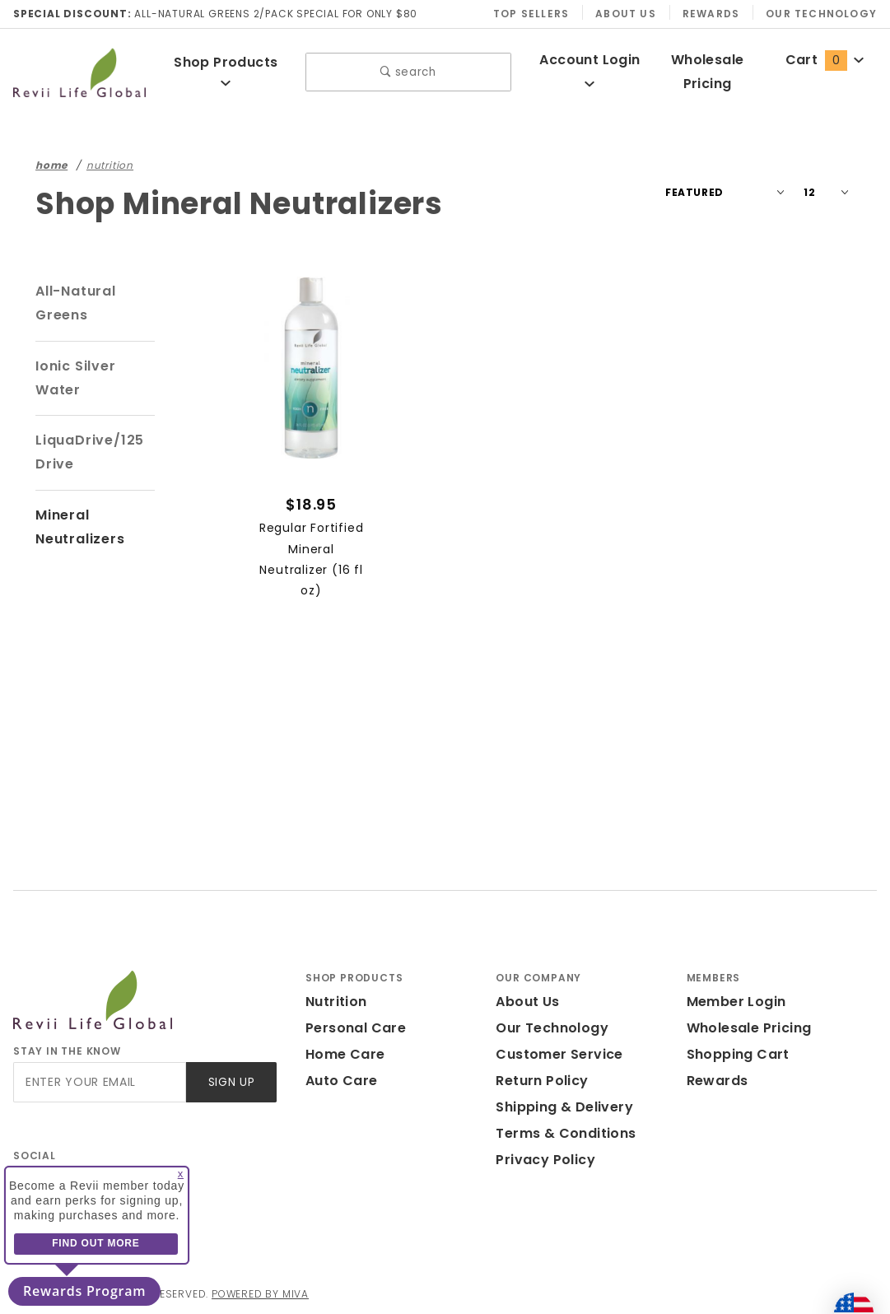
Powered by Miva (260, 1294)
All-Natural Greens (75, 303)
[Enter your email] (99, 1082)
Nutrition (336, 1001)
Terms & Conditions (566, 1133)
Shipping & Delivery (564, 1106)
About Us (625, 14)
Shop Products (225, 70)
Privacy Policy (545, 1159)
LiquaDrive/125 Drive (89, 452)
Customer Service (559, 1054)
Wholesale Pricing (749, 1027)
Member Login (736, 1001)
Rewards (711, 14)
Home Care (345, 1054)
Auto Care (341, 1080)
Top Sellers (531, 14)
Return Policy (542, 1080)
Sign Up (231, 1082)
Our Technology (821, 14)
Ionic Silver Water (75, 377)
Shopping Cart (738, 1054)
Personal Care (355, 1027)
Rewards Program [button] (84, 1291)
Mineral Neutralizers (80, 527)
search (408, 72)
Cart (824, 59)
